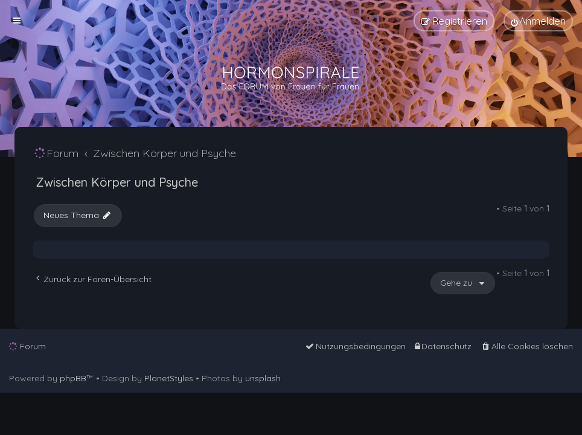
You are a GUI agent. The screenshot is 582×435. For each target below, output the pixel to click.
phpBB (73, 378)
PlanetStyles (168, 378)
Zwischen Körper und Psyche (117, 182)
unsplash (263, 378)
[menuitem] (538, 20)
